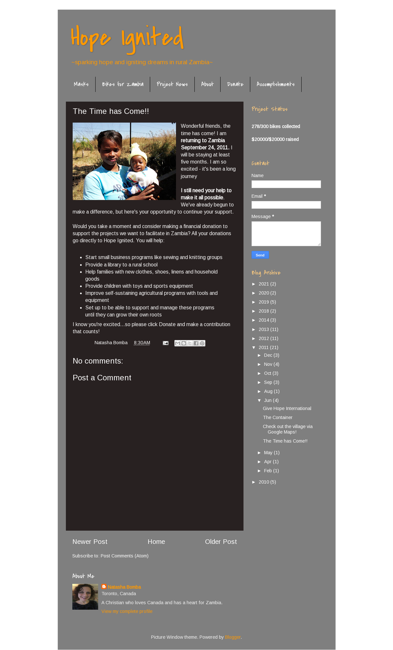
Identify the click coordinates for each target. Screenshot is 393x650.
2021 (264, 283)
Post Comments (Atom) (125, 555)
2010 (264, 482)
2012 (264, 338)
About (207, 84)
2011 (264, 347)
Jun (268, 400)
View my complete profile (126, 611)
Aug (269, 391)
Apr (268, 461)
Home (156, 541)
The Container (278, 417)
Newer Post (90, 541)
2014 (264, 320)
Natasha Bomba (124, 587)
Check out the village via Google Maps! (288, 429)
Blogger (233, 637)
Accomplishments (276, 84)
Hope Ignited (127, 37)
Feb (268, 470)
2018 (264, 311)
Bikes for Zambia (122, 84)
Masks (81, 84)
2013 (264, 329)
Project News (172, 84)
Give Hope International (287, 408)
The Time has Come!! (285, 441)
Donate (235, 84)
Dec (269, 355)
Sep (269, 382)
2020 (264, 292)
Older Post (221, 541)
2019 (264, 302)
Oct (268, 373)
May (269, 452)
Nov (269, 364)
